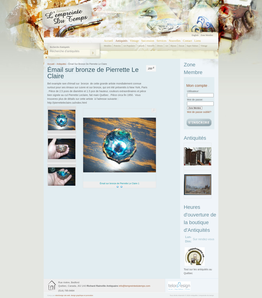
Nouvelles (174, 40)
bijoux (173, 45)
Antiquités (121, 40)
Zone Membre (207, 35)
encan (181, 45)
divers (160, 45)
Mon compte (198, 85)
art (166, 45)
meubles (107, 45)
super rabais (192, 45)
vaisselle (151, 45)
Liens (197, 40)
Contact (187, 40)
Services (161, 40)
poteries (117, 45)
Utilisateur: (193, 91)
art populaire (129, 45)
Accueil (108, 40)
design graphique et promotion (82, 295)
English (195, 35)
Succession (147, 40)
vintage (204, 45)
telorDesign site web (62, 295)
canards (140, 45)
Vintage (134, 40)
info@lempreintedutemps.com (134, 286)
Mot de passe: (195, 99)
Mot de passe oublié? (199, 112)
